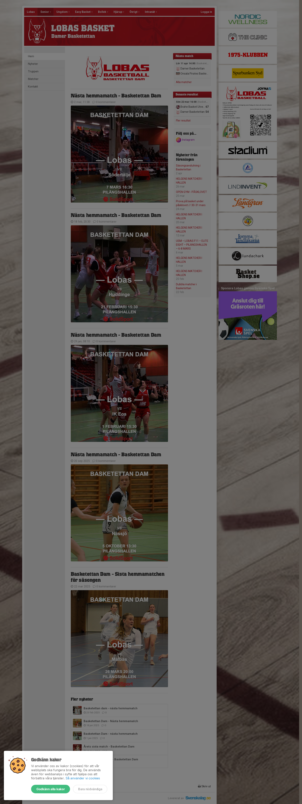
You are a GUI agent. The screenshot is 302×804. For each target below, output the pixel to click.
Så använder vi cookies (83, 778)
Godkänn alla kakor (50, 789)
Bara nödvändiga (90, 789)
